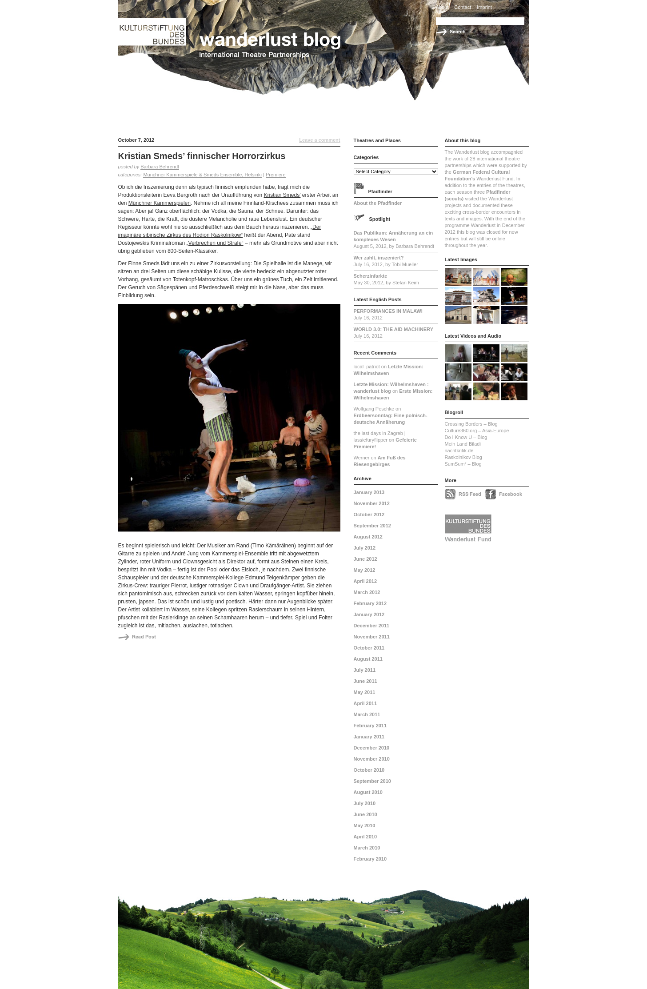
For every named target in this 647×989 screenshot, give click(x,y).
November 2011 (372, 636)
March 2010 (367, 847)
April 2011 (365, 703)
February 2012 (370, 603)
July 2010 (365, 803)
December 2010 (372, 747)
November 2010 (372, 759)
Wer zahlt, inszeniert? (379, 257)
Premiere (276, 174)
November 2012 (372, 503)
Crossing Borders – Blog (471, 424)
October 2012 (369, 514)
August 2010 (368, 792)
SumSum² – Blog (463, 464)
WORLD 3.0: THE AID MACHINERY (393, 329)
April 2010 (365, 836)
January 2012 (369, 614)
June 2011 (365, 681)
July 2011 (365, 670)
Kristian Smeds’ (282, 195)
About (442, 7)
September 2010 (372, 781)
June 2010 (365, 814)
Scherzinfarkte (370, 276)
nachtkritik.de (459, 450)
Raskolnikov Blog (463, 457)
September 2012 (372, 525)
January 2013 (369, 492)
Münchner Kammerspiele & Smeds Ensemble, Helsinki (202, 174)
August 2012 (368, 536)
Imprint (484, 7)
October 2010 (369, 770)
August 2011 (368, 659)
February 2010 (370, 858)
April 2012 (365, 581)
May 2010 (364, 825)
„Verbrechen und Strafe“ (215, 243)
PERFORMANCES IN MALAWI (388, 311)
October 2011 (369, 647)
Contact (462, 7)
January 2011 (369, 736)
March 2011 (367, 714)
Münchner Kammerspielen (159, 203)
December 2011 (372, 625)
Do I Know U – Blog (466, 437)
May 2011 (364, 692)
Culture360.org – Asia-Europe (477, 430)
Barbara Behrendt (159, 166)
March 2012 (367, 592)
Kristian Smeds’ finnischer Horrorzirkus (202, 156)
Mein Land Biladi (463, 444)
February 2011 (370, 725)
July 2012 (365, 547)
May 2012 (364, 570)
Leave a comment (319, 140)
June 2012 (365, 559)
